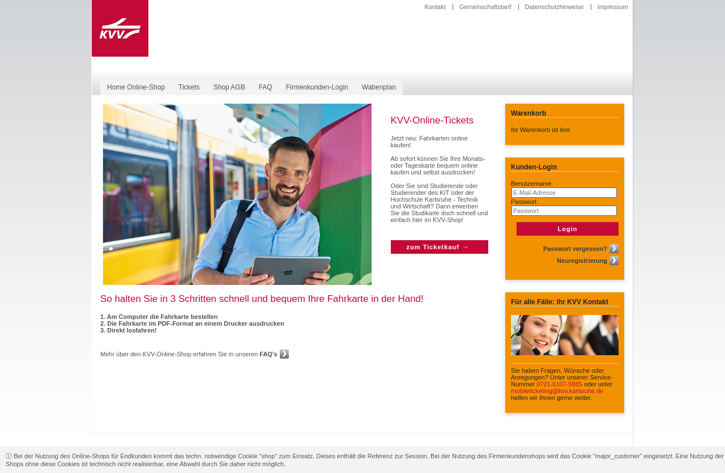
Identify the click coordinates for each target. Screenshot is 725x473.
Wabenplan (379, 87)
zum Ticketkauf (433, 247)
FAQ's (268, 354)
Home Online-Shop (136, 87)
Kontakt (434, 6)
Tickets (189, 87)
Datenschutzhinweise (554, 6)
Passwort (523, 201)
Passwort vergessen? (575, 248)
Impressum (613, 6)
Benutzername (531, 183)
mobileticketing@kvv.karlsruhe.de (557, 390)
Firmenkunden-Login (317, 87)
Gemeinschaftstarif (485, 6)
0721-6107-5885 (559, 384)
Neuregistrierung (582, 260)
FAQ (265, 87)
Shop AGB (229, 87)
